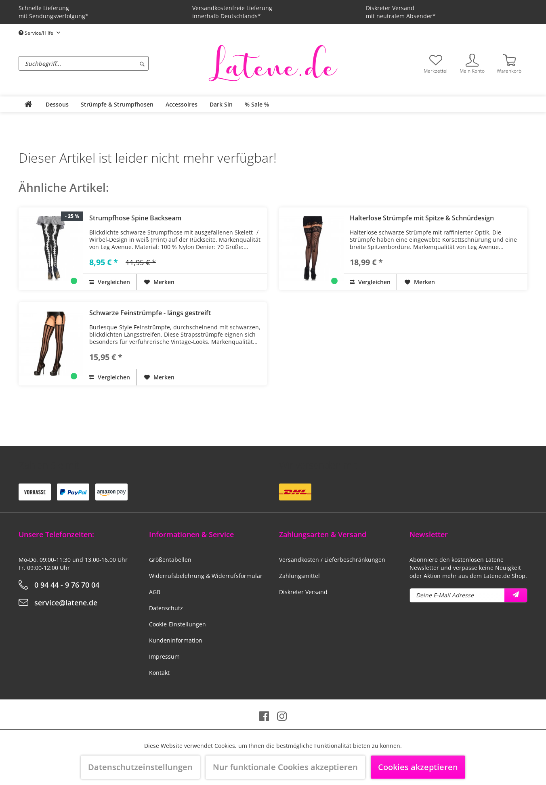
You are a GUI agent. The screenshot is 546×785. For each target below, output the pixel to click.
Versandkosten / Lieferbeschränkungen (332, 559)
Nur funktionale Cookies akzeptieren (285, 767)
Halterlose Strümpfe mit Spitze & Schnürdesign (422, 218)
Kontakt (159, 672)
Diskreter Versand (303, 592)
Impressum (164, 656)
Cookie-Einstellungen (177, 624)
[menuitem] (111, 63)
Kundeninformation (175, 640)
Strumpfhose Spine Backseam (135, 218)
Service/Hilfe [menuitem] (37, 33)
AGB (154, 592)
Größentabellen (170, 559)
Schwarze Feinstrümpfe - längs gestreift (150, 312)
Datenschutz (166, 608)
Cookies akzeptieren (418, 767)
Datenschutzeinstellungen (140, 767)
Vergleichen (109, 282)
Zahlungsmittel (299, 576)
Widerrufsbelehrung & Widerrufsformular (205, 576)
